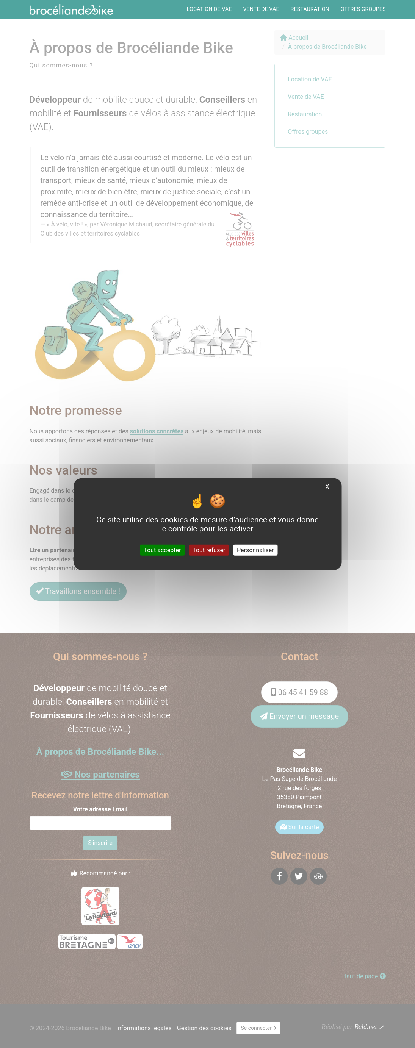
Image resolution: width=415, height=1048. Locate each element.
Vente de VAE (261, 9)
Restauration (310, 9)
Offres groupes (363, 9)
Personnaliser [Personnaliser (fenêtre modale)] (255, 550)
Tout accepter (162, 550)
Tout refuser (209, 550)
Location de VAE (209, 9)
